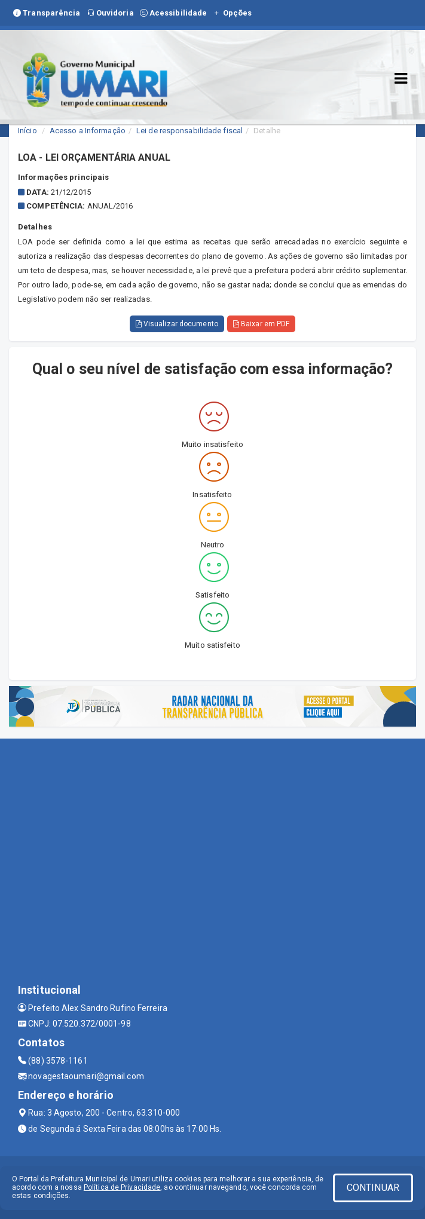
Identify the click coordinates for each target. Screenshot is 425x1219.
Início (27, 130)
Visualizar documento (177, 324)
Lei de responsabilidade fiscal (189, 130)
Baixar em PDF (261, 324)
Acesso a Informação (88, 130)
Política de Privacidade (122, 1187)
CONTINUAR (373, 1187)
